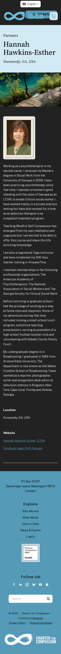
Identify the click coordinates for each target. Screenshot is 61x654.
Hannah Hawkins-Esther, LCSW (24, 440)
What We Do (30, 517)
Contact (30, 491)
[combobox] (26, 599)
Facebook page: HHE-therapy (22, 448)
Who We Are (30, 511)
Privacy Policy (17, 622)
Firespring (37, 618)
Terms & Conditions (40, 622)
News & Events (30, 530)
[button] (30, 4)
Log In (31, 536)
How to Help (30, 524)
